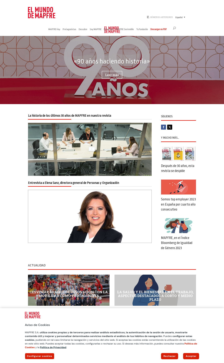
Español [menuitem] (178, 17)
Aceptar (191, 356)
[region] (112, 335)
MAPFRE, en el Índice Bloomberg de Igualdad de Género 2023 (176, 243)
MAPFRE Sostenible (125, 29)
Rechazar (169, 356)
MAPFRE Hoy (54, 29)
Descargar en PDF (158, 29)
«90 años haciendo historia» (112, 66)
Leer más (112, 80)
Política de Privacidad (53, 347)
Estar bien (108, 29)
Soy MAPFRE (95, 29)
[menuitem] (180, 17)
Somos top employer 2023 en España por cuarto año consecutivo (178, 204)
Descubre (83, 29)
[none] (185, 17)
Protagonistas (69, 29)
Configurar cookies (39, 356)
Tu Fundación (142, 29)
